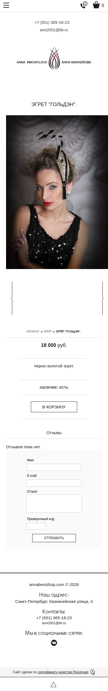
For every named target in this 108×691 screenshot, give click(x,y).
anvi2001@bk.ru (54, 30)
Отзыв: (32, 491)
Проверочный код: (41, 519)
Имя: (30, 460)
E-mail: (32, 476)
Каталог (33, 331)
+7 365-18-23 (51, 22)
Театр (48, 331)
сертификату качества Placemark (63, 672)
